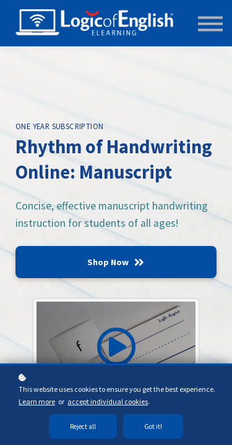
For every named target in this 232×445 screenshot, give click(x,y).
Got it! (153, 426)
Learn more (37, 401)
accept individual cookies (107, 401)
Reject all (83, 426)
